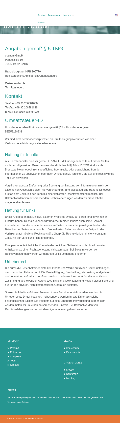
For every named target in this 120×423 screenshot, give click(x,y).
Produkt (42, 15)
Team (13, 360)
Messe (70, 369)
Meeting (70, 378)
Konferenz (72, 373)
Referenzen (54, 15)
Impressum (72, 348)
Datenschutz (73, 352)
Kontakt (41, 22)
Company (15, 356)
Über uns (68, 15)
